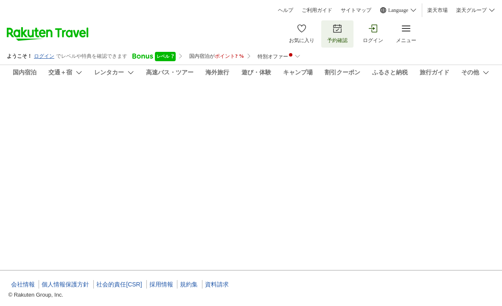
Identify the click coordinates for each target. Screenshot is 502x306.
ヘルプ (285, 10)
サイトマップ (356, 10)
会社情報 (23, 284)
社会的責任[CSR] (119, 284)
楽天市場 (437, 10)
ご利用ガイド (317, 10)
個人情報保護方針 (65, 284)
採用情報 (161, 284)
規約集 (189, 284)
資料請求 (217, 284)
